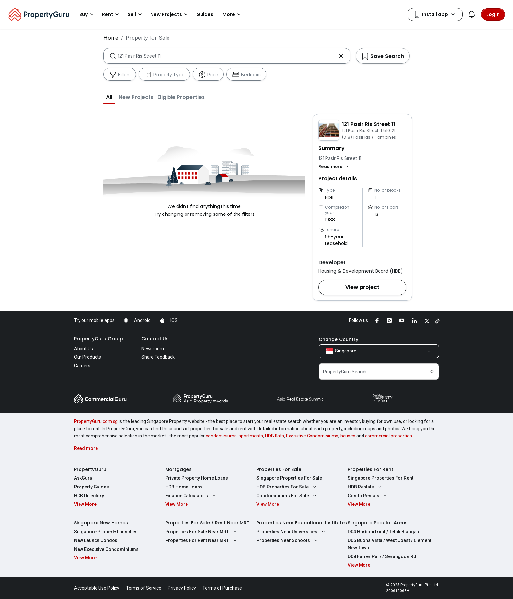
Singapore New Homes (101, 523)
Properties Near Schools (287, 540)
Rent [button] (111, 14)
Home (110, 37)
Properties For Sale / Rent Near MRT (207, 523)
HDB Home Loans (184, 486)
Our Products (87, 357)
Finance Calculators (191, 495)
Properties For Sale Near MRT (201, 531)
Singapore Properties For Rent (380, 478)
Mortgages (178, 469)
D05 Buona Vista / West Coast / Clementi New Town (390, 544)
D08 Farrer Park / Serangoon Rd (382, 556)
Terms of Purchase (222, 587)
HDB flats (274, 435)
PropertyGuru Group (98, 338)
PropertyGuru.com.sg (96, 421)
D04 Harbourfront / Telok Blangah (383, 531)
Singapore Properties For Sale (289, 478)
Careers (82, 365)
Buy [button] (87, 14)
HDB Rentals (365, 486)
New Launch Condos (95, 540)
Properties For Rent (370, 469)
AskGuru (83, 478)
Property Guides (91, 486)
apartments (251, 435)
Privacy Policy (182, 587)
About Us (83, 348)
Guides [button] (204, 14)
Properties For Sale (278, 469)
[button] (109, 97)
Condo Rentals (368, 495)
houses (347, 435)
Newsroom (152, 348)
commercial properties (388, 435)
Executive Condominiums (312, 435)
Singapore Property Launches (106, 531)
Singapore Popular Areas (378, 523)
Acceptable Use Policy (96, 587)
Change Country (338, 339)
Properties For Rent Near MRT (201, 540)
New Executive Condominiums (106, 549)
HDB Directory (89, 495)
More (232, 14)
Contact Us (154, 338)
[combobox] (227, 56)
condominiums (221, 435)
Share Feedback (158, 357)
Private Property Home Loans (196, 478)
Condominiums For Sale (287, 495)
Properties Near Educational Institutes (301, 523)
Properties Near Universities (291, 531)
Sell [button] (136, 14)
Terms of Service (143, 587)
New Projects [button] (170, 14)
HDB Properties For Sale (287, 486)
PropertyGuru (90, 469)
